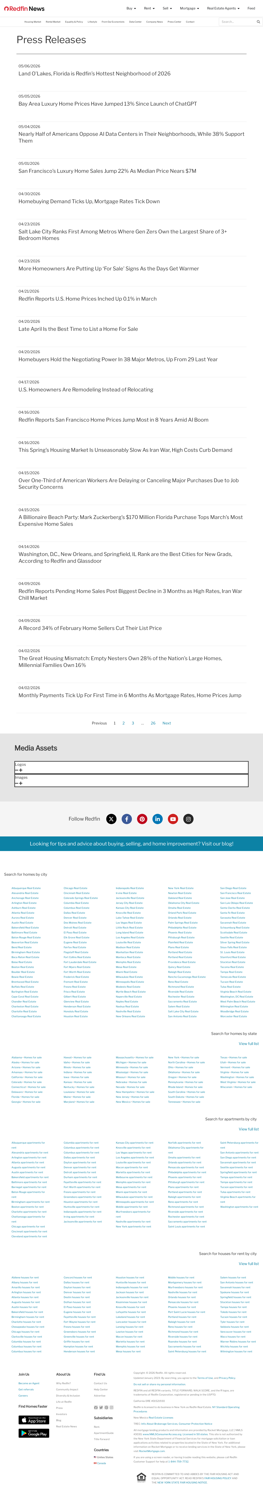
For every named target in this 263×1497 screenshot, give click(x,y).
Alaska (16, 1062)
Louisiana (69, 1091)
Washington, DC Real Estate (236, 996)
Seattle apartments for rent (236, 1167)
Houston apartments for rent (81, 1201)
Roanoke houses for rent (182, 1341)
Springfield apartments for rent (238, 1172)
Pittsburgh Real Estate (181, 937)
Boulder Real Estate (23, 971)
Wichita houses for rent (234, 1346)
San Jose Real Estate (232, 898)
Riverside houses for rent (182, 1336)
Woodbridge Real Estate (234, 1011)
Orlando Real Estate (179, 917)
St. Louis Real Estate (232, 952)
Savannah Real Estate (233, 922)
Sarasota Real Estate (232, 917)
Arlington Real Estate (24, 902)
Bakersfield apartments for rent (30, 1177)
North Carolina (176, 1062)
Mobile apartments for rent (132, 1206)
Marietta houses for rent (130, 1341)
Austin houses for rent (25, 1307)
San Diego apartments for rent (238, 1157)
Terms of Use (205, 1377)
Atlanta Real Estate (23, 912)
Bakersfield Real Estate (25, 927)
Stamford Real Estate (233, 957)
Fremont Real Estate (76, 981)
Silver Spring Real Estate (234, 942)
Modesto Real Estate (128, 986)
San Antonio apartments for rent (239, 1152)
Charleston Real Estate (25, 1006)
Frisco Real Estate (74, 991)
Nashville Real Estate (128, 1011)
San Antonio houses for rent (236, 1282)
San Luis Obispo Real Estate (236, 902)
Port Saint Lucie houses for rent (186, 1312)
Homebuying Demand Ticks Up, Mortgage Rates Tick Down (89, 201)
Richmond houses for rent (183, 1331)
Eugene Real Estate (75, 942)
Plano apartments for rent (183, 1187)
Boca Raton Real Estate (25, 957)
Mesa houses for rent (128, 1351)
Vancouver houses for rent (235, 1331)
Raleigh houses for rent (181, 1321)
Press (59, 1407)
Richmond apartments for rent (186, 1206)
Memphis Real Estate (128, 962)
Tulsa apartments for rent (235, 1192)
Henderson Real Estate (77, 1006)
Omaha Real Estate (179, 907)
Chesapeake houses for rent (28, 1326)
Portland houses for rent (182, 1316)
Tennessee (174, 1101)
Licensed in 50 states (195, 1434)
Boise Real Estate (22, 962)
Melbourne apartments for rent (134, 1177)
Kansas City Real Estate (130, 907)
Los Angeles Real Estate (130, 937)
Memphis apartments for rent (133, 1182)
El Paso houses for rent (77, 1307)
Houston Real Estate (76, 1016)
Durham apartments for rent (80, 1177)
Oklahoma (174, 1072)
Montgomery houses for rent (185, 1282)
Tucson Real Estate (231, 981)
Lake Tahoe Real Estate (130, 917)
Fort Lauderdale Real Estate (80, 962)
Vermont (225, 1067)
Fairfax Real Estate (75, 947)
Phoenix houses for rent (182, 1307)
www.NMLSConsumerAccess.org (162, 1434)
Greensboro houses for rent (80, 1331)
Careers (23, 1395)
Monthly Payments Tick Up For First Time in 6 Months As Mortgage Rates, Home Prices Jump (129, 695)
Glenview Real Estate (76, 1001)
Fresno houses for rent (77, 1326)
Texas (223, 1057)
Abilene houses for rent (25, 1277)
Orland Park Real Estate (182, 912)
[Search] (258, 22)
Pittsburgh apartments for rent (186, 1182)
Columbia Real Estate (76, 902)
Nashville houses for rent (182, 1292)
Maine (67, 1096)
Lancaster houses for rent (131, 1321)
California (17, 1077)
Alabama (17, 1057)
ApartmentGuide (104, 1433)
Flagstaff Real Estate (76, 952)
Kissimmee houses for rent (131, 1302)
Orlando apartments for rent (184, 1162)
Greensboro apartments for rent (83, 1196)
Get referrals (26, 1389)
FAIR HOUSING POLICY (217, 1478)
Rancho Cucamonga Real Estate (187, 976)
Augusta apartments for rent (28, 1167)
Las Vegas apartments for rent (134, 1152)
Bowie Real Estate (22, 976)
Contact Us (100, 1383)
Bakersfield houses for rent (27, 1312)
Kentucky (69, 1087)
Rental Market (53, 21)
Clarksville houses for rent (27, 1336)
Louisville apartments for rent (133, 1162)
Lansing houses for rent (129, 1326)
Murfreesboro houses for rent (185, 1287)
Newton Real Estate (179, 893)
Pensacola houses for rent (183, 1302)
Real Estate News (66, 1426)
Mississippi (122, 1072)
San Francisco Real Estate (235, 893)
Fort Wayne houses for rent (80, 1321)
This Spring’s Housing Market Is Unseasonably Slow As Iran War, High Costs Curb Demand (125, 450)
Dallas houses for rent (76, 1282)
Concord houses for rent (78, 1277)
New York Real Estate (181, 888)
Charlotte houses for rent (26, 1321)
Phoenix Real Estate (180, 932)
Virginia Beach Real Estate (235, 991)
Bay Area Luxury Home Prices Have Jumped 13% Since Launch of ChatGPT (107, 104)
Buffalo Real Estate (23, 986)
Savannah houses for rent (235, 1287)
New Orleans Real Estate (130, 1016)
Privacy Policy (227, 1377)
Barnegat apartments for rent (29, 1187)
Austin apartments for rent (27, 1172)
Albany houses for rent (25, 1282)
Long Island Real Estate (129, 932)
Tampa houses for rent (233, 1307)
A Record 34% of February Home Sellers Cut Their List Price (90, 628)
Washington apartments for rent (239, 1206)
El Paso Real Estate (75, 932)
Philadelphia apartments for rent (187, 1172)
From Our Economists (113, 21)
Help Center (101, 1389)
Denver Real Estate (75, 917)
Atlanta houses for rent (25, 1297)
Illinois (67, 1067)
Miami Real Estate (126, 971)
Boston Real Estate (23, 967)
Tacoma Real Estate (232, 967)
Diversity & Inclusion (68, 1395)
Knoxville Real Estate (128, 912)
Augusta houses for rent (26, 1302)
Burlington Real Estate (25, 991)
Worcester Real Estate (233, 1016)
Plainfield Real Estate (180, 942)
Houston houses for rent (130, 1277)
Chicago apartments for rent (28, 1226)
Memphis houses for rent (130, 1346)
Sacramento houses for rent (184, 1346)
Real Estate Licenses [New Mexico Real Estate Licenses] (161, 1417)
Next (167, 723)
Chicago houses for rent (25, 1331)
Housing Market (32, 21)
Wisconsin (226, 1087)
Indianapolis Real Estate (130, 888)
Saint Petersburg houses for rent (187, 1351)
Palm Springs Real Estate (183, 922)
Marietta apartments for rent (133, 1172)
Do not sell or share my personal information (159, 1384)
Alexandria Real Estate (25, 893)
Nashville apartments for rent (133, 1221)
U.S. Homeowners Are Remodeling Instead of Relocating (85, 389)
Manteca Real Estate (128, 957)
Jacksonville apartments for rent (83, 1221)
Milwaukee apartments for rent (134, 1196)
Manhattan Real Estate (129, 952)
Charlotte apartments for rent (29, 1211)
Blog (58, 1420)
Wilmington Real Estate (234, 1006)
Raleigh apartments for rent (184, 1196)
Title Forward (102, 1439)
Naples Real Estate (127, 1001)
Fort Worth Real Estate (77, 971)
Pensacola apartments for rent (186, 1167)
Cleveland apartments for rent (29, 1236)
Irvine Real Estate (126, 893)
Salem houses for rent (233, 1277)
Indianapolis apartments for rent (83, 1211)
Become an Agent (28, 1383)
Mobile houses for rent (181, 1277)
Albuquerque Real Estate (26, 888)
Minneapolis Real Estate (130, 981)
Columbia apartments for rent (81, 1142)
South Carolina (176, 1091)
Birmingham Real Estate (26, 952)
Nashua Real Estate (127, 1006)
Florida (16, 1096)
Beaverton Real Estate (25, 942)
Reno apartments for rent (183, 1201)
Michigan (121, 1062)
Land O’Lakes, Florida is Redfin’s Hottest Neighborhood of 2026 (94, 73)
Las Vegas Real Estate (129, 922)
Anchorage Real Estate (25, 898)
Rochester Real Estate (181, 996)
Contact (190, 21)
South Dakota (176, 1096)
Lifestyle (92, 21)
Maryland (69, 1101)
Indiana (68, 1072)
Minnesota (122, 1067)
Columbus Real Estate (76, 907)
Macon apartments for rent (132, 1167)
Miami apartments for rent (131, 1192)
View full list (249, 1043)
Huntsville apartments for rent (81, 1206)
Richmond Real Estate (181, 986)
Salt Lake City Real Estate (183, 1011)
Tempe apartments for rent (236, 1182)
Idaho (67, 1062)
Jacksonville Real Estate (130, 898)
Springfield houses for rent (235, 1297)
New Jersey (122, 1096)
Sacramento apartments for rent (187, 1221)
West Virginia (228, 1082)
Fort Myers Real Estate (77, 967)
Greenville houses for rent (79, 1336)
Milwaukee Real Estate (129, 976)
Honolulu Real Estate (76, 1011)
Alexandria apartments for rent (30, 1152)
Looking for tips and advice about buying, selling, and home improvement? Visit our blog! (131, 844)
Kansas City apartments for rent (134, 1142)
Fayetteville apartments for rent (82, 1182)
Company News (154, 21)
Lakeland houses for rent (130, 1316)
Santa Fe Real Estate (232, 912)
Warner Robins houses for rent (238, 1341)
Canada (100, 1463)
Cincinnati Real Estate (77, 893)
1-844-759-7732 (178, 1461)
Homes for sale (33, 1057)
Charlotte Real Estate (24, 1011)
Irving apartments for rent (79, 1216)
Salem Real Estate (179, 1006)
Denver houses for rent (77, 1292)
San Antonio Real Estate (182, 1016)
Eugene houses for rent (77, 1312)
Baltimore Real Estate (24, 932)
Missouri (121, 1077)
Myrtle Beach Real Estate (131, 991)
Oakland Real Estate (180, 898)
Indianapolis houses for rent (132, 1287)
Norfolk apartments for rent (184, 1142)
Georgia (16, 1101)
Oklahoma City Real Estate (183, 902)
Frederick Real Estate (76, 976)
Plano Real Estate (178, 947)
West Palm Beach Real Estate (237, 1001)
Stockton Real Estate (232, 962)
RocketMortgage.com (152, 1451)
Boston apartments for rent (28, 1206)
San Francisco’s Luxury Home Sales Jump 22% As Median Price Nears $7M (107, 171)
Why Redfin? (63, 1383)
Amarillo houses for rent (26, 1287)
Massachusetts (125, 1057)
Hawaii (68, 1057)
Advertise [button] (99, 1395)
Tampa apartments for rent (236, 1177)
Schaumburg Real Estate (234, 927)
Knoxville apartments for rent (133, 1147)
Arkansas (17, 1072)
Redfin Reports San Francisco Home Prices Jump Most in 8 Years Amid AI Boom (113, 420)
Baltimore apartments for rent (29, 1182)
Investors (61, 1414)
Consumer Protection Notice (195, 1423)
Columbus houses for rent (27, 1346)
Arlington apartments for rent (29, 1157)
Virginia (224, 1072)
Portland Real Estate (180, 952)
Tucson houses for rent (233, 1316)
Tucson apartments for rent (236, 1187)
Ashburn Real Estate (24, 907)
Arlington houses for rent (26, 1292)
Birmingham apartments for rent (31, 1201)
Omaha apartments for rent (184, 1157)
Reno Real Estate (178, 981)
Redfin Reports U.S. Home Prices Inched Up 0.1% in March (87, 299)
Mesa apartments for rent (131, 1187)
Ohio (170, 1067)
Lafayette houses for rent (131, 1312)
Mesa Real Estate (126, 967)
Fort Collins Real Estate (77, 957)
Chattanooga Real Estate (26, 1016)
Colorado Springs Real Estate (81, 898)
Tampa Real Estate (231, 971)
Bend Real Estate (22, 947)
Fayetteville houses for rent (80, 1316)
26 (153, 722)
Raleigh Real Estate (179, 971)
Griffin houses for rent (77, 1341)
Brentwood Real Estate (25, 981)
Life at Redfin (64, 1401)
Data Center (135, 21)
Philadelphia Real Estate (182, 927)
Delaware (17, 1091)
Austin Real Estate (22, 922)
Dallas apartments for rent (79, 1157)
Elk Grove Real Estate (76, 937)
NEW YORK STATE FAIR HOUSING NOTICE (182, 1482)
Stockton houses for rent (235, 1302)
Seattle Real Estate (231, 937)
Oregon (172, 1077)
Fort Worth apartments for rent (82, 1187)
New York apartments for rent (133, 1226)
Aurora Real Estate (23, 917)
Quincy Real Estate (179, 967)
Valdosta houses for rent (234, 1326)
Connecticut (19, 1087)
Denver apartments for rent (80, 1167)
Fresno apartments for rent (80, 1192)
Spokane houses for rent (234, 1292)
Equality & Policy (74, 21)
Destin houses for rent (77, 1297)
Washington (227, 1077)
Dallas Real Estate (74, 912)
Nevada (120, 1087)
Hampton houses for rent (78, 1346)
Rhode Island (175, 1087)
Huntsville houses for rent (131, 1282)
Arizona (16, 1067)
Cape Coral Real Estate (25, 996)
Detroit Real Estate (75, 927)
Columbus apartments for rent (81, 1147)
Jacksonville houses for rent (132, 1297)
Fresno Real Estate (75, 986)
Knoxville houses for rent (130, 1307)
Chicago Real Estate (75, 888)
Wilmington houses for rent (236, 1351)
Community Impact (67, 1389)
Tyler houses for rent (232, 1321)
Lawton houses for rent (129, 1331)
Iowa (66, 1077)
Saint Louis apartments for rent (186, 1226)
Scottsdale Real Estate (233, 932)
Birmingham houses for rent (28, 1316)
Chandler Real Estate (24, 1001)
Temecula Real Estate (233, 976)
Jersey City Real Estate (129, 902)
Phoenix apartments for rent (185, 1177)
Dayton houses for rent (77, 1287)
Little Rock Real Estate (129, 927)
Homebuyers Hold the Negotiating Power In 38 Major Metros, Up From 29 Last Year (118, 359)
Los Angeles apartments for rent (135, 1157)
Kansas (68, 1082)
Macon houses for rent (129, 1336)
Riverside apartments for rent (185, 1211)
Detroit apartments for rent (80, 1172)
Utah (223, 1062)
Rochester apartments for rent (186, 1216)
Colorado (17, 1082)
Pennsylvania (175, 1082)
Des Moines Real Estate (77, 922)
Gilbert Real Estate (75, 996)
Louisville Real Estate (128, 942)
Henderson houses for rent (79, 1351)
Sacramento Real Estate (182, 1001)
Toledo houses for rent (233, 1312)
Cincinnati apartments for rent (29, 1231)
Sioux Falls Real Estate (233, 947)
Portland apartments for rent (185, 1192)
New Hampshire (125, 1091)
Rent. (97, 1426)
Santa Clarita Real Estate (235, 907)
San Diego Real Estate (233, 888)
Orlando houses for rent (182, 1297)
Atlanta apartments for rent (28, 1162)
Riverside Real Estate (180, 991)
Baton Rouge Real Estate (26, 937)
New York (173, 1057)
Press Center (174, 21)
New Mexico (123, 1101)
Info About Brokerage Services (159, 1423)
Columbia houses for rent (26, 1341)
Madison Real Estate (128, 947)
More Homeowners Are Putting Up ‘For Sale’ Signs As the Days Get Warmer (108, 268)
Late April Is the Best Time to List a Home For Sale (78, 329)
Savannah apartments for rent (238, 1162)
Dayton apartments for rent (80, 1162)
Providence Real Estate (182, 962)
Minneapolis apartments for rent (135, 1201)
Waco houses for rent (233, 1336)
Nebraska (121, 1082)
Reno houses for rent (180, 1326)
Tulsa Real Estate (230, 986)
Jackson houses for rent (130, 1292)
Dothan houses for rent (77, 1302)
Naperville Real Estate (129, 996)
